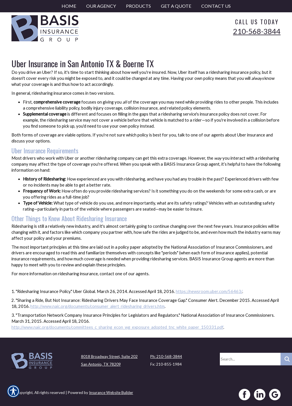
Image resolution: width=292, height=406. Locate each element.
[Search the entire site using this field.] (250, 359)
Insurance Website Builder (111, 392)
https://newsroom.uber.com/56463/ (209, 291)
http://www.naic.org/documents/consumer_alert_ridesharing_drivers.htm (97, 306)
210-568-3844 (257, 31)
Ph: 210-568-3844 (166, 356)
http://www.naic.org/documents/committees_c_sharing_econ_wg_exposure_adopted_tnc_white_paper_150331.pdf (117, 327)
